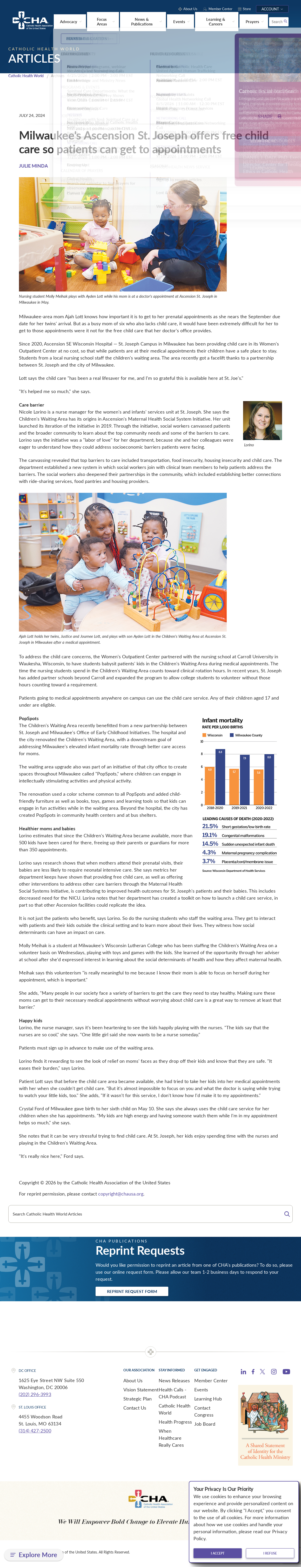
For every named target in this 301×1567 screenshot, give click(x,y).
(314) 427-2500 (35, 1433)
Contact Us (134, 1410)
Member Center (211, 1383)
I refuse (270, 1553)
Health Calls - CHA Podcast (172, 1395)
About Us (133, 1383)
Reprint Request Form (136, 1294)
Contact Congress (203, 1413)
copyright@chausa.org (120, 1195)
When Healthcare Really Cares (171, 1440)
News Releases (174, 1383)
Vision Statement (140, 1392)
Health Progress (175, 1424)
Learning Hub (208, 1401)
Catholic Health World (28, 77)
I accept (217, 1553)
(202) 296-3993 (35, 1397)
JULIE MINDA (33, 167)
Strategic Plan (137, 1401)
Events (201, 1392)
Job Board (204, 1426)
